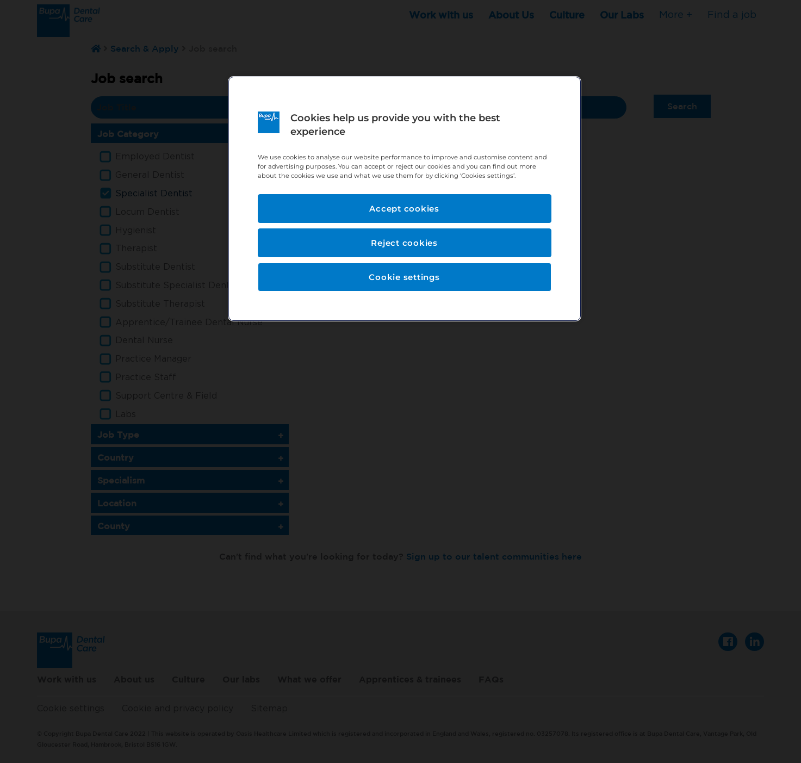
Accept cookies (404, 208)
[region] (404, 198)
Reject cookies (404, 243)
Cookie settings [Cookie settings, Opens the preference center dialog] (404, 277)
